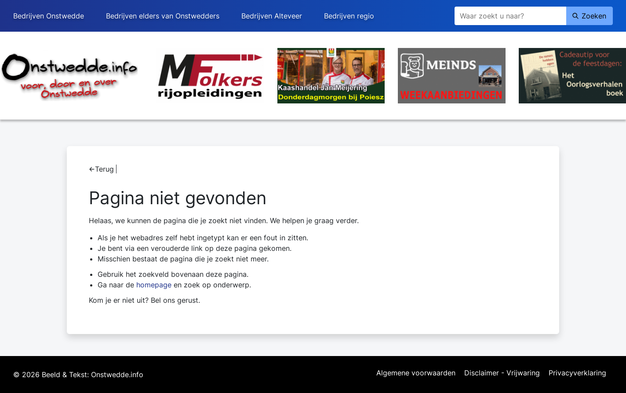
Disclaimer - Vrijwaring (502, 373)
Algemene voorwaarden (415, 373)
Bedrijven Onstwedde (48, 15)
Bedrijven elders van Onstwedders (162, 15)
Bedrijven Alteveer (271, 15)
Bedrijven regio (349, 15)
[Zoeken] (510, 16)
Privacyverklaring (577, 373)
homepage (153, 284)
